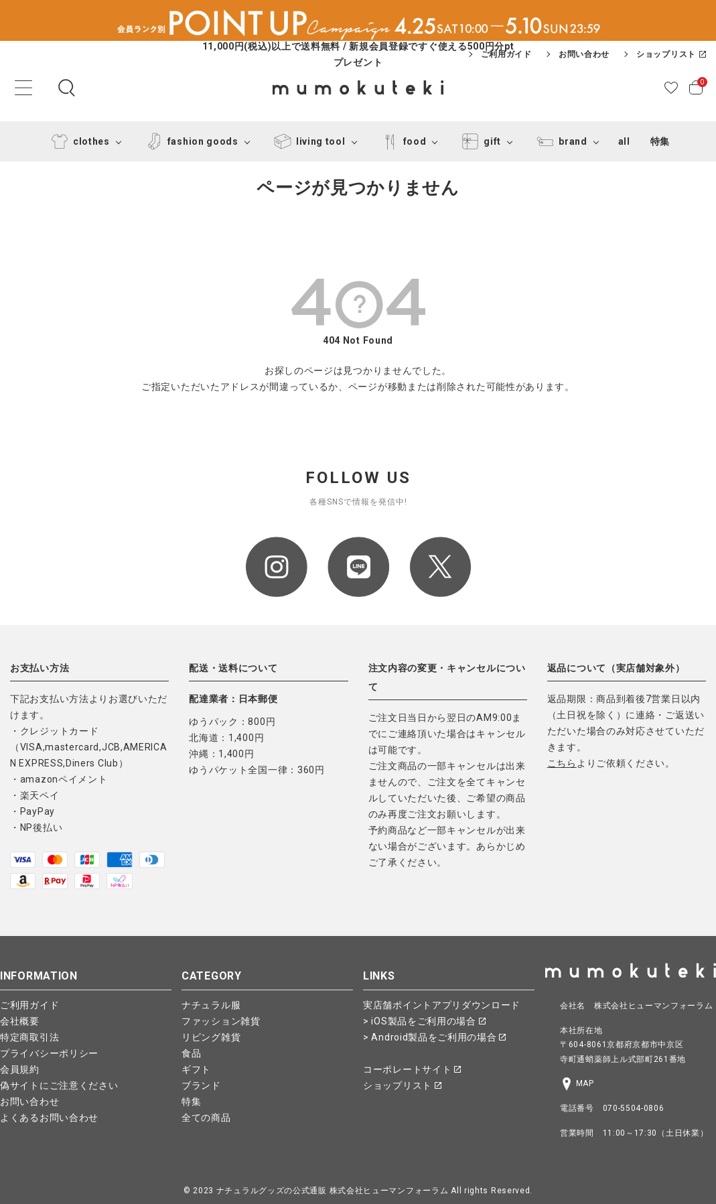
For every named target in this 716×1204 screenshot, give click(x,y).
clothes (78, 141)
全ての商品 (206, 1117)
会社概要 (20, 1021)
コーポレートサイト (412, 1069)
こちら (562, 763)
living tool (307, 141)
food (401, 141)
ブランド (201, 1085)
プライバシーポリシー (49, 1053)
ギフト (196, 1069)
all (624, 141)
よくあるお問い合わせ (49, 1117)
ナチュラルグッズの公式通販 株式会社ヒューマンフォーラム (332, 1190)
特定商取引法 (29, 1037)
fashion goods (189, 141)
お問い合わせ (584, 54)
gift (479, 141)
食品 (191, 1053)
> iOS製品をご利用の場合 (424, 1021)
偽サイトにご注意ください (59, 1085)
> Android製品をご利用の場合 (434, 1037)
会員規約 (20, 1069)
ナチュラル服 (211, 1005)
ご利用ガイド (506, 54)
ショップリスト (671, 54)
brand (559, 141)
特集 (660, 141)
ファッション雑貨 (221, 1021)
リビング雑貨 (211, 1037)
